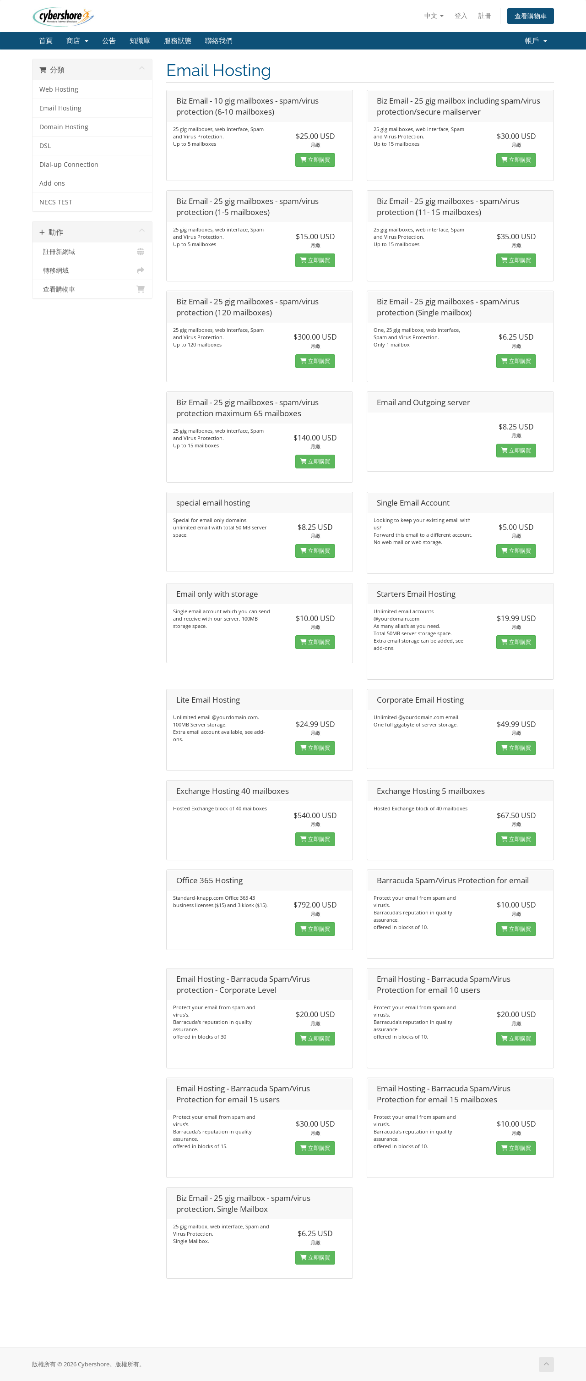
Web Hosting (58, 89)
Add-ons (52, 183)
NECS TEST (55, 202)
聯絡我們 (219, 41)
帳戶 (536, 41)
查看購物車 (531, 15)
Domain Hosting (63, 127)
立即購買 (315, 160)
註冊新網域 (92, 251)
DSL (45, 146)
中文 (434, 15)
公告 (109, 41)
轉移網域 (92, 270)
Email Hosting (60, 108)
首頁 (46, 41)
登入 (461, 15)
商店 (77, 41)
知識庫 (140, 41)
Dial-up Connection (68, 164)
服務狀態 (177, 41)
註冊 (484, 15)
